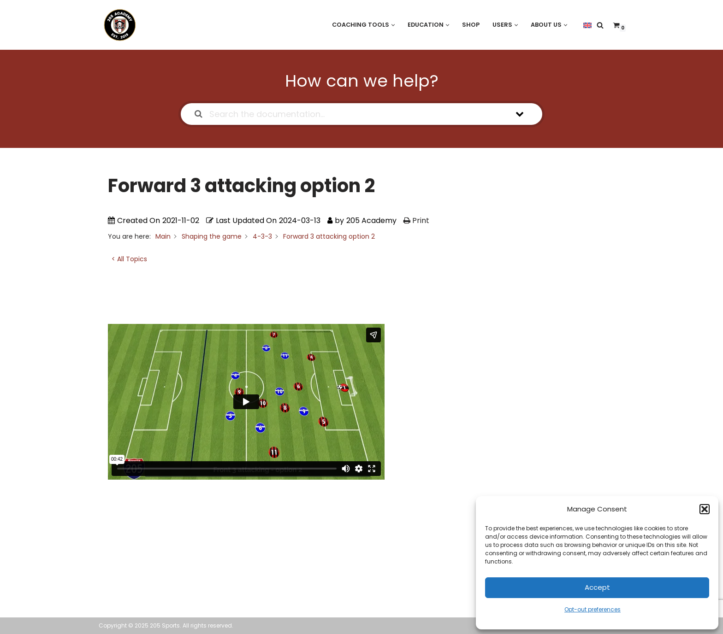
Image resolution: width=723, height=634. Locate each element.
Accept (597, 587)
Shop (471, 25)
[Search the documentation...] (349, 114)
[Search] (600, 25)
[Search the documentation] (198, 114)
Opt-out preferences (592, 609)
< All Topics (129, 259)
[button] (704, 509)
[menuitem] (587, 25)
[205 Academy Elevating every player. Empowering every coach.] (117, 24)
